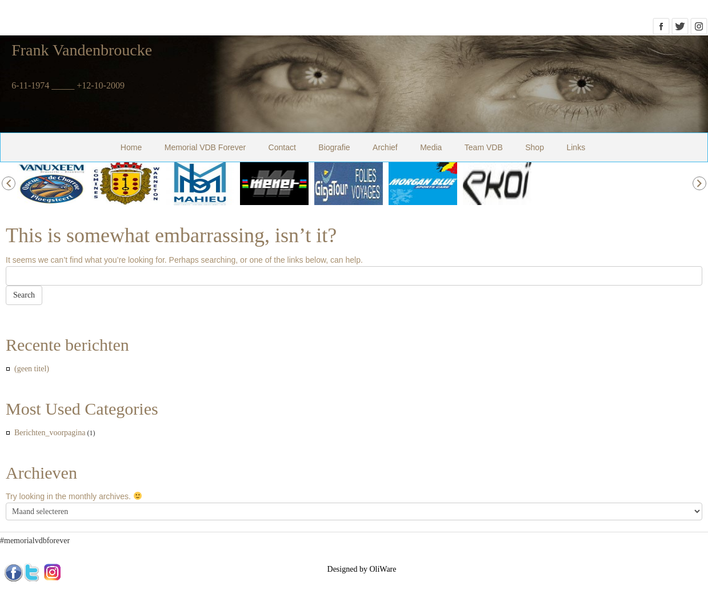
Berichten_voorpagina (49, 432)
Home (131, 147)
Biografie (334, 147)
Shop (534, 147)
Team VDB (484, 147)
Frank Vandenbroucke (81, 50)
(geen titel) (31, 368)
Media (431, 147)
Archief (385, 147)
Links (575, 147)
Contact (282, 147)
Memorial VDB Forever (205, 147)
